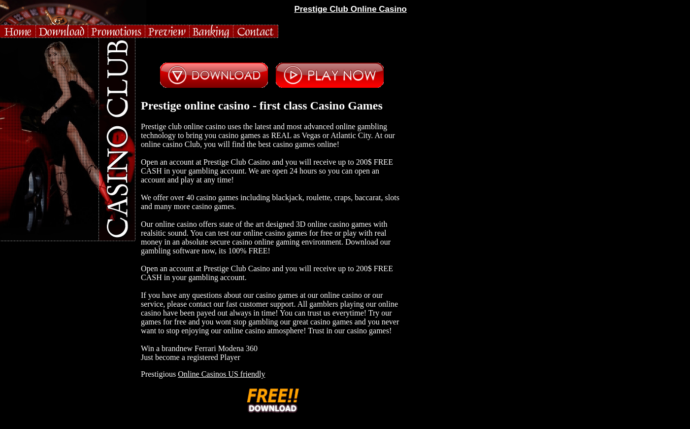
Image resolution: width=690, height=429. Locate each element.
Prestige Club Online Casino (350, 9)
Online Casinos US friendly (221, 374)
